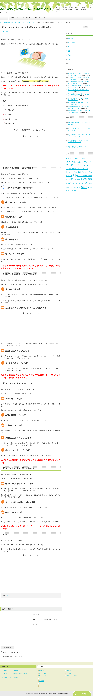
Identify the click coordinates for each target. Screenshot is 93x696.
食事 (75, 190)
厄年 (90, 172)
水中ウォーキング (77, 183)
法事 (90, 183)
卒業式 (85, 172)
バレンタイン (85, 165)
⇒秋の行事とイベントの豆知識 (9, 677)
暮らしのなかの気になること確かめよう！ (26, 8)
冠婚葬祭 (70, 55)
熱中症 (76, 188)
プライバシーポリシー (40, 18)
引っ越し (78, 179)
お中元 (67, 158)
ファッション (71, 47)
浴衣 (68, 188)
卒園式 (80, 172)
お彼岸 (77, 158)
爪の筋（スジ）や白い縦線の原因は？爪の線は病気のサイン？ (79, 123)
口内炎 (69, 176)
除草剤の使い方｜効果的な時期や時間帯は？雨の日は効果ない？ (78, 141)
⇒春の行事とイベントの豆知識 (9, 670)
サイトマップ (26, 18)
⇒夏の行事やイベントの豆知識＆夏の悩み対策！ (14, 673)
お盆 (86, 158)
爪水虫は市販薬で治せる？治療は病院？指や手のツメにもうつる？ (79, 135)
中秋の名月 (85, 169)
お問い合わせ (14, 18)
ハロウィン (74, 165)
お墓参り (73, 158)
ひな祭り (78, 162)
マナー (70, 63)
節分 (69, 190)
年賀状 (71, 179)
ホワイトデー (73, 169)
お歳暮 (82, 158)
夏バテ (79, 176)
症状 (84, 187)
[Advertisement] (31, 151)
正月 (67, 183)
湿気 (72, 187)
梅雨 (90, 179)
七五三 (79, 169)
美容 (69, 51)
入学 (75, 172)
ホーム (4, 18)
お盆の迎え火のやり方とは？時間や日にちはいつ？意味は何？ (79, 147)
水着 (85, 183)
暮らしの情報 (4, 31)
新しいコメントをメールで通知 (12, 652)
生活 (69, 59)
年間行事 (70, 38)
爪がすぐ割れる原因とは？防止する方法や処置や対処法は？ (79, 129)
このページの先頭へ (82, 694)
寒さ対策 (85, 176)
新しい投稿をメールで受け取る (12, 656)
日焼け (84, 179)
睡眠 (89, 188)
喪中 (74, 175)
